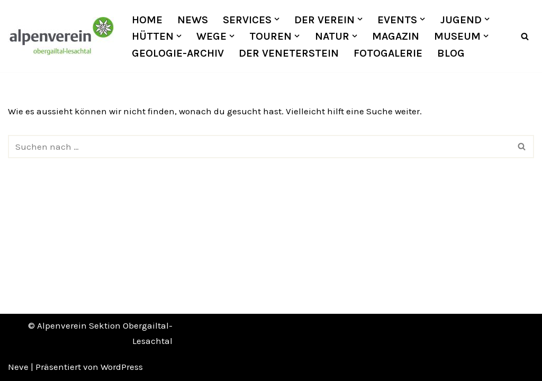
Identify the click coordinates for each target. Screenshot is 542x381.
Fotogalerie (388, 53)
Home (147, 19)
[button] (276, 19)
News (192, 19)
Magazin (395, 36)
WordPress (122, 366)
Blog (451, 53)
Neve (18, 366)
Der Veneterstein (289, 53)
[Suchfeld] (525, 36)
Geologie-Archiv (178, 53)
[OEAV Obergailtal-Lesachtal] (61, 36)
